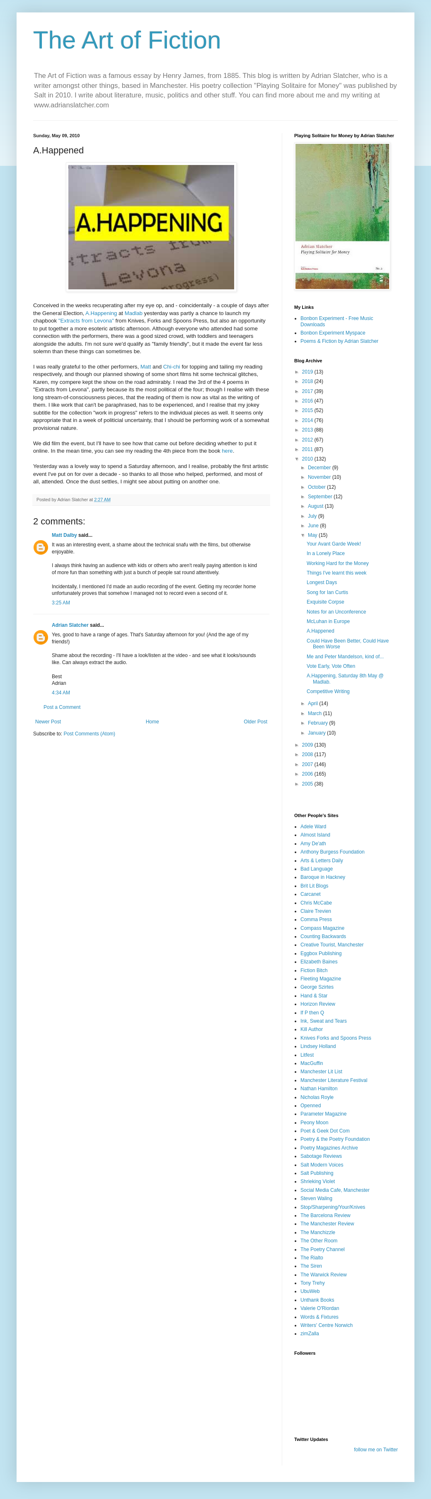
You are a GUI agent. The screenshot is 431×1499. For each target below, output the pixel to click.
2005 (308, 784)
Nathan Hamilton (318, 1089)
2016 (308, 401)
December (320, 468)
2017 (308, 391)
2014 (308, 420)
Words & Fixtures (319, 1317)
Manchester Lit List (321, 1072)
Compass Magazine (322, 928)
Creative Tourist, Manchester (332, 945)
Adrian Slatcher (70, 625)
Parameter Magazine (323, 1114)
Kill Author (311, 1029)
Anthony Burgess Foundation (332, 852)
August (316, 506)
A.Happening (102, 313)
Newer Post (48, 722)
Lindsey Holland (318, 1046)
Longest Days (322, 582)
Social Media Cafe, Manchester (335, 1190)
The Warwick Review (323, 1275)
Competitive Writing (328, 691)
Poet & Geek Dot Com (325, 1131)
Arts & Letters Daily (321, 861)
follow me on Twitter (376, 1450)
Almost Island (315, 835)
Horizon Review (317, 1004)
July (313, 516)
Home (152, 722)
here (227, 451)
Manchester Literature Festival (333, 1080)
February (318, 723)
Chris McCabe (316, 903)
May (313, 535)
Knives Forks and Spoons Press (335, 1038)
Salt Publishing (316, 1173)
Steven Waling (316, 1198)
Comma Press (316, 919)
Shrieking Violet (317, 1181)
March (315, 713)
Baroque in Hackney (322, 877)
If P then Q (312, 1013)
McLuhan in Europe (328, 621)
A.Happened (320, 631)
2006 (308, 774)
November (320, 477)
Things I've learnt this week (336, 573)
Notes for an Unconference (336, 612)
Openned (310, 1105)
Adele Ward (313, 827)
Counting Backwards (323, 936)
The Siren (311, 1266)
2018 (308, 381)
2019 (308, 372)
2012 (308, 440)
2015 (308, 410)
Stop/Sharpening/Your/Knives (332, 1207)
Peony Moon (314, 1122)
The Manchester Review (327, 1224)
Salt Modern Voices (321, 1165)
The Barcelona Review (325, 1215)
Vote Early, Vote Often (331, 666)
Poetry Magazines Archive (329, 1148)
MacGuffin (311, 1063)
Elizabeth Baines (318, 962)
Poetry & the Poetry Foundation (335, 1139)
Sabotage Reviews (321, 1156)
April (313, 703)
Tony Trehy (312, 1283)
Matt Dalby (64, 535)
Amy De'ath (313, 844)
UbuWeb (310, 1291)
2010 (308, 459)
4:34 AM (61, 693)
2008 (308, 754)
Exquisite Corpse (325, 602)
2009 (308, 745)
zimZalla (309, 1333)
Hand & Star (313, 996)
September (321, 497)
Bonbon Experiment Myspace (333, 333)
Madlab (134, 313)
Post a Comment (62, 707)
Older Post (255, 722)
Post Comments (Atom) (89, 734)
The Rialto (311, 1258)
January (317, 733)
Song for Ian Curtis (327, 592)
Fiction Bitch (313, 970)
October (317, 487)
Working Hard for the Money (338, 563)
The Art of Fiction (127, 40)
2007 (308, 764)
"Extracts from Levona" (86, 321)
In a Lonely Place (326, 553)
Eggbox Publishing (320, 953)
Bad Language (316, 869)
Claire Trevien (315, 911)
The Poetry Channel (322, 1249)
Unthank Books (317, 1300)
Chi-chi (171, 367)
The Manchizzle (317, 1232)
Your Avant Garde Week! (334, 544)
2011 (308, 449)
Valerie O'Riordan (319, 1308)
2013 (308, 430)
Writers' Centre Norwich (326, 1325)
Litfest (307, 1055)
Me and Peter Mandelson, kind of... (345, 657)
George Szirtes (317, 987)
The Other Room (318, 1241)
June (314, 526)
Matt (145, 367)
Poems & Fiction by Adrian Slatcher (339, 341)
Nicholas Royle (317, 1097)
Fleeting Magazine (320, 979)
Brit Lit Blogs (314, 886)
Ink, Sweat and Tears (323, 1021)
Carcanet (310, 894)
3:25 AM (61, 603)
